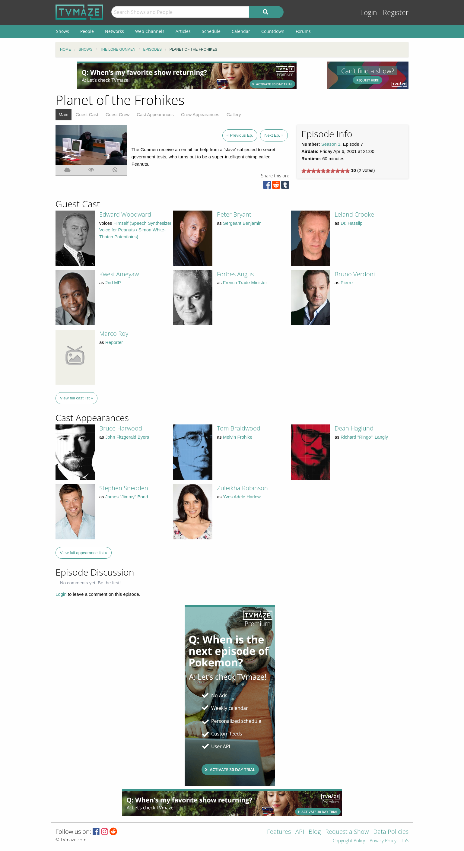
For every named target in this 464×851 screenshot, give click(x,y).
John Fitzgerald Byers (127, 437)
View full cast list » (76, 398)
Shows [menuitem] (62, 31)
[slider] (325, 170)
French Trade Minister (245, 282)
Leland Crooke (354, 214)
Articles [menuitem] (183, 31)
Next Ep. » (273, 135)
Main (63, 114)
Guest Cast (87, 114)
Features (279, 832)
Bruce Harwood (120, 428)
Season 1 (330, 144)
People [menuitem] (87, 31)
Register (395, 12)
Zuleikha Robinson (242, 488)
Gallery (234, 114)
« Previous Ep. (240, 135)
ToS (404, 840)
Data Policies (390, 832)
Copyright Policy (349, 840)
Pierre (347, 282)
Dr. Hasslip (352, 223)
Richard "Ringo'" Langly (364, 437)
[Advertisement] (187, 75)
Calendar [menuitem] (241, 31)
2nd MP (113, 282)
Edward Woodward (125, 214)
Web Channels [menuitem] (149, 31)
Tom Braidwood (238, 428)
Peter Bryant (234, 214)
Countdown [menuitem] (272, 31)
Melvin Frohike (238, 437)
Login (368, 12)
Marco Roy (113, 333)
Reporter (114, 342)
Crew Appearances (200, 114)
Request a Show (347, 832)
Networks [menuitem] (114, 31)
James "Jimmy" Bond (126, 496)
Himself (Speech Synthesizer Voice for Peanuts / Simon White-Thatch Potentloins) (135, 230)
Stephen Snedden (123, 488)
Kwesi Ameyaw (119, 274)
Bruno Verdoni (355, 274)
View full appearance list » (83, 553)
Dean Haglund (354, 428)
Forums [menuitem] (303, 31)
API (299, 832)
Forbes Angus (235, 274)
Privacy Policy (383, 840)
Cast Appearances (155, 114)
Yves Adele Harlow (242, 496)
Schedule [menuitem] (211, 31)
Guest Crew (117, 114)
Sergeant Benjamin (242, 223)
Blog (315, 832)
